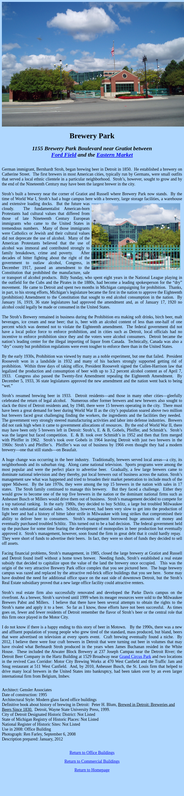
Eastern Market (114, 155)
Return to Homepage (92, 770)
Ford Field (63, 155)
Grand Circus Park (135, 656)
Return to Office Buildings (92, 752)
